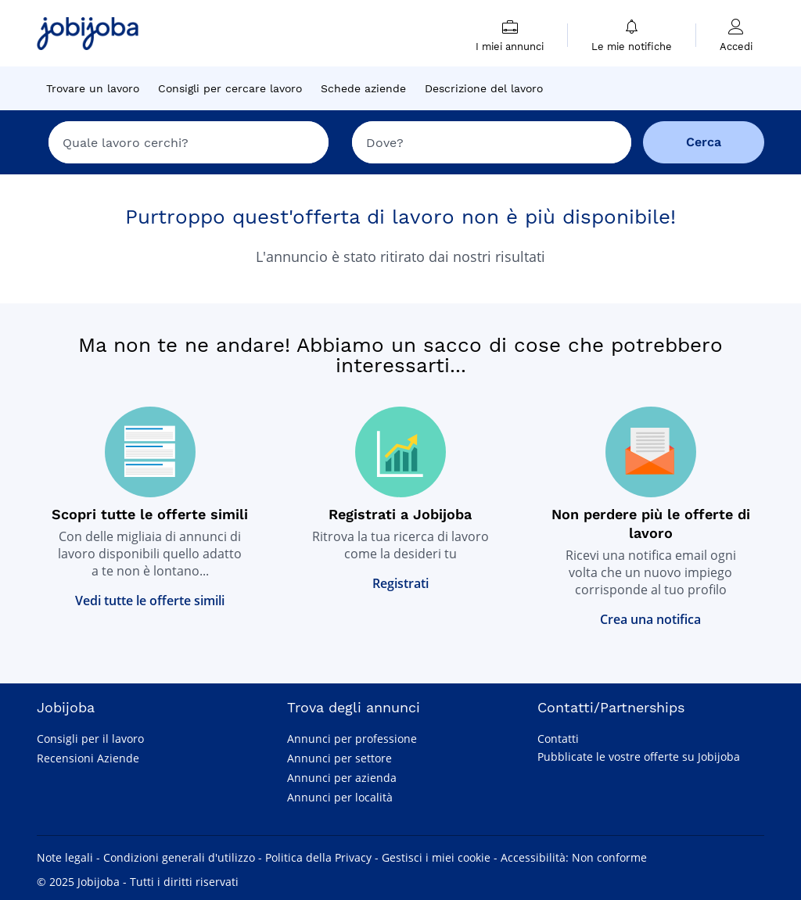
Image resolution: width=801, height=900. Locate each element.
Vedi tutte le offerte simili (149, 600)
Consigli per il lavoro (90, 738)
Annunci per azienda (342, 777)
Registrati (400, 583)
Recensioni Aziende (88, 758)
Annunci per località (340, 797)
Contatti (558, 738)
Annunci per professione (352, 738)
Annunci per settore (339, 758)
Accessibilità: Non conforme (574, 857)
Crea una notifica (650, 619)
